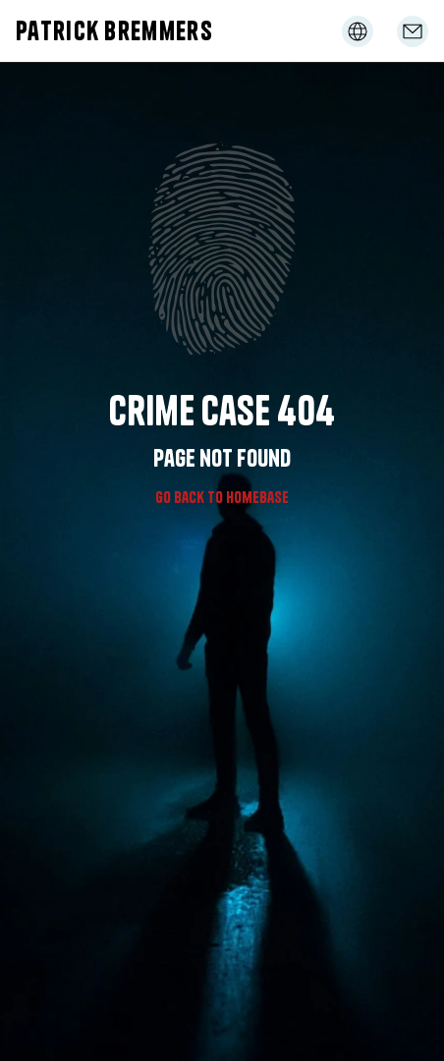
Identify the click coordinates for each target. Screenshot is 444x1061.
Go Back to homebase (222, 497)
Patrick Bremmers (114, 31)
